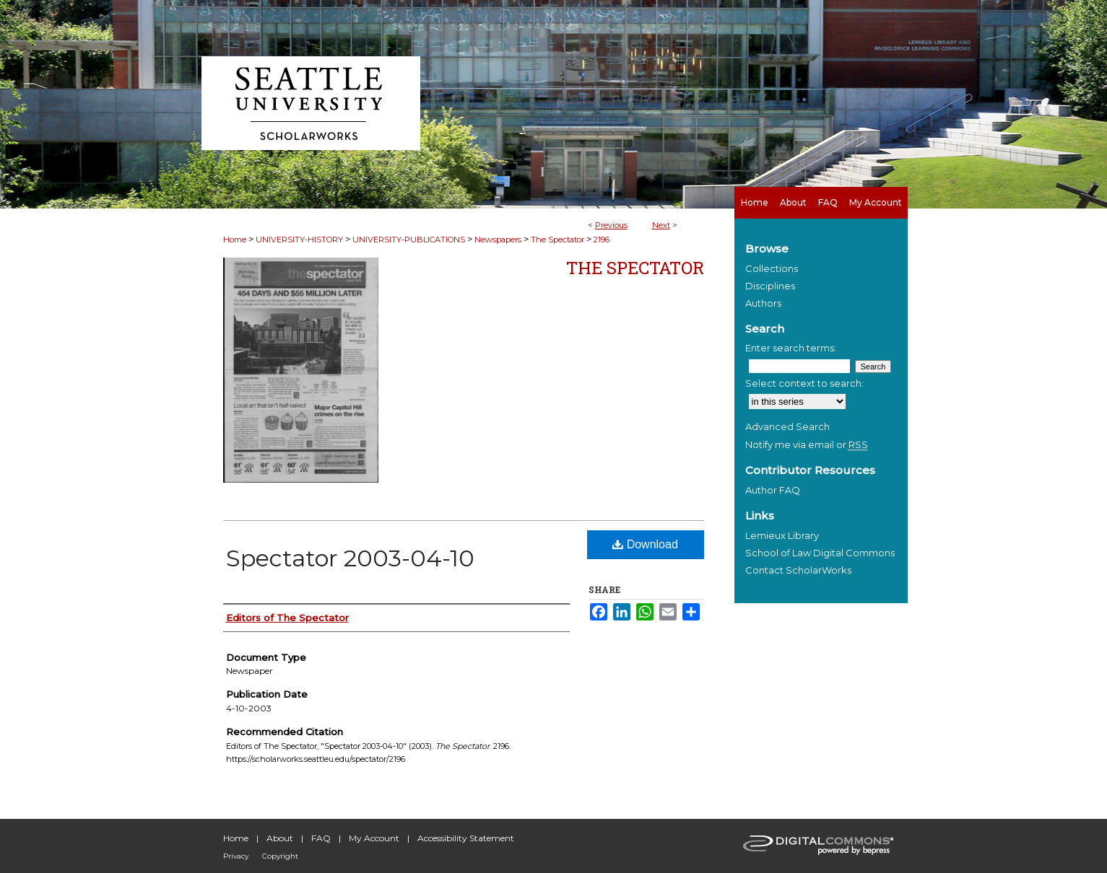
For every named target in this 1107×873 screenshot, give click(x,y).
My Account (374, 838)
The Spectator (557, 239)
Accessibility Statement (465, 838)
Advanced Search (787, 426)
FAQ (321, 838)
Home (234, 239)
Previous (611, 225)
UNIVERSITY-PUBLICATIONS (408, 239)
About (279, 838)
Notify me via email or (806, 444)
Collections (771, 268)
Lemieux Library (782, 535)
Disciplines (770, 285)
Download (645, 544)
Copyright (280, 856)
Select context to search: (804, 383)
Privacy (235, 856)
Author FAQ (772, 490)
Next (661, 225)
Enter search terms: (790, 348)
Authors (763, 303)
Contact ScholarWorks (798, 570)
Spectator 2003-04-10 (350, 558)
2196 (601, 239)
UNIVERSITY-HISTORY (299, 239)
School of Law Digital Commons (820, 552)
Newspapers (497, 239)
